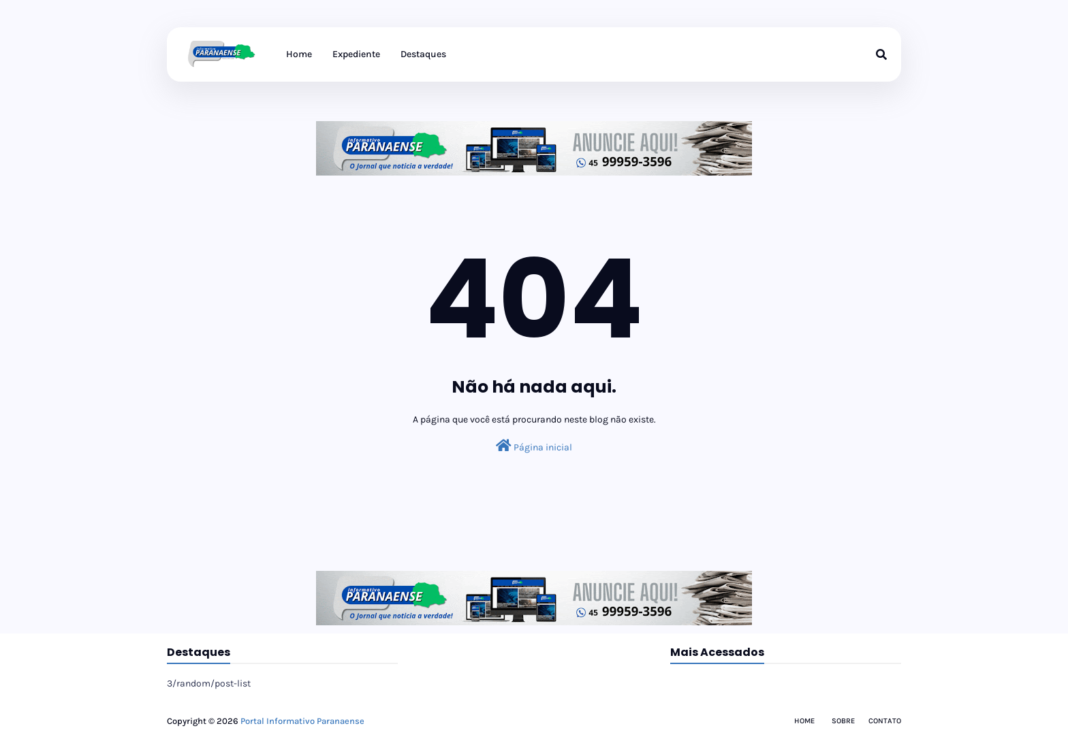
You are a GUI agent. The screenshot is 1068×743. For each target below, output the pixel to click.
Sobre (843, 720)
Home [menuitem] (299, 54)
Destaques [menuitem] (423, 54)
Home (804, 720)
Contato (884, 720)
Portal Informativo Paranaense (302, 721)
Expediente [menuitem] (356, 54)
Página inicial (534, 446)
